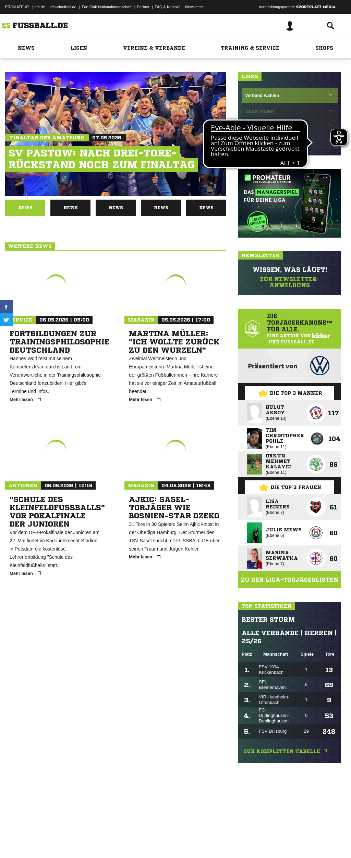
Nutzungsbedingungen (91, 842)
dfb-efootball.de (63, 7)
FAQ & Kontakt (167, 7)
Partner (143, 7)
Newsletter (194, 7)
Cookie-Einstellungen (206, 842)
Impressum (14, 842)
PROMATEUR (17, 7)
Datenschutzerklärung (48, 842)
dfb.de (39, 7)
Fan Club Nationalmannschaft (107, 7)
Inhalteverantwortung (164, 842)
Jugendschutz (128, 842)
